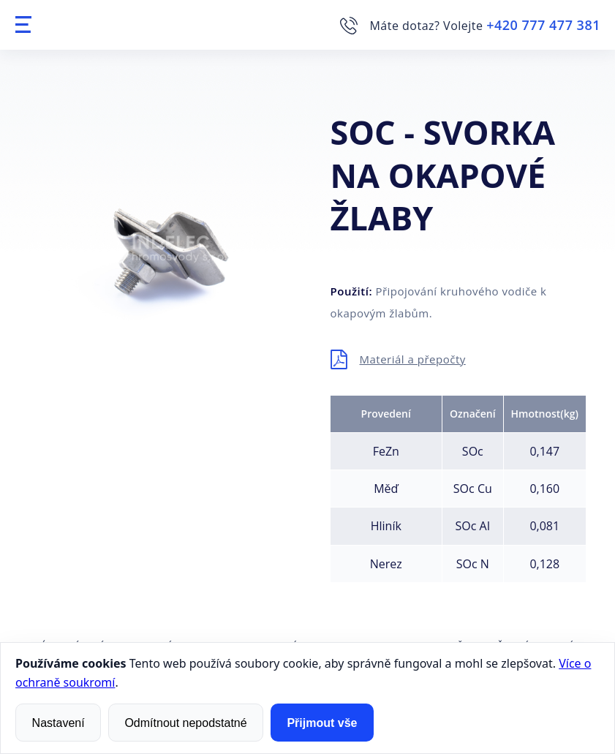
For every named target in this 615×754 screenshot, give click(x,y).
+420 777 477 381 (543, 25)
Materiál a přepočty (413, 359)
